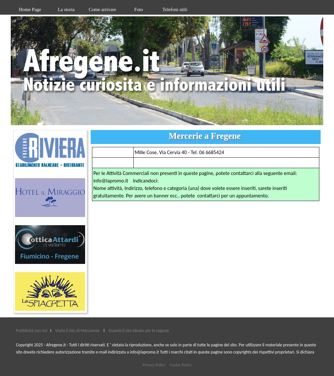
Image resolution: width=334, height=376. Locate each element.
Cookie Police (180, 365)
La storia (66, 9)
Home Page (30, 9)
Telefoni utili (174, 9)
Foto (138, 9)
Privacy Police (154, 365)
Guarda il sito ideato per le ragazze (139, 330)
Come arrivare (102, 9)
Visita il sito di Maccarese (77, 330)
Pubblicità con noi (32, 330)
